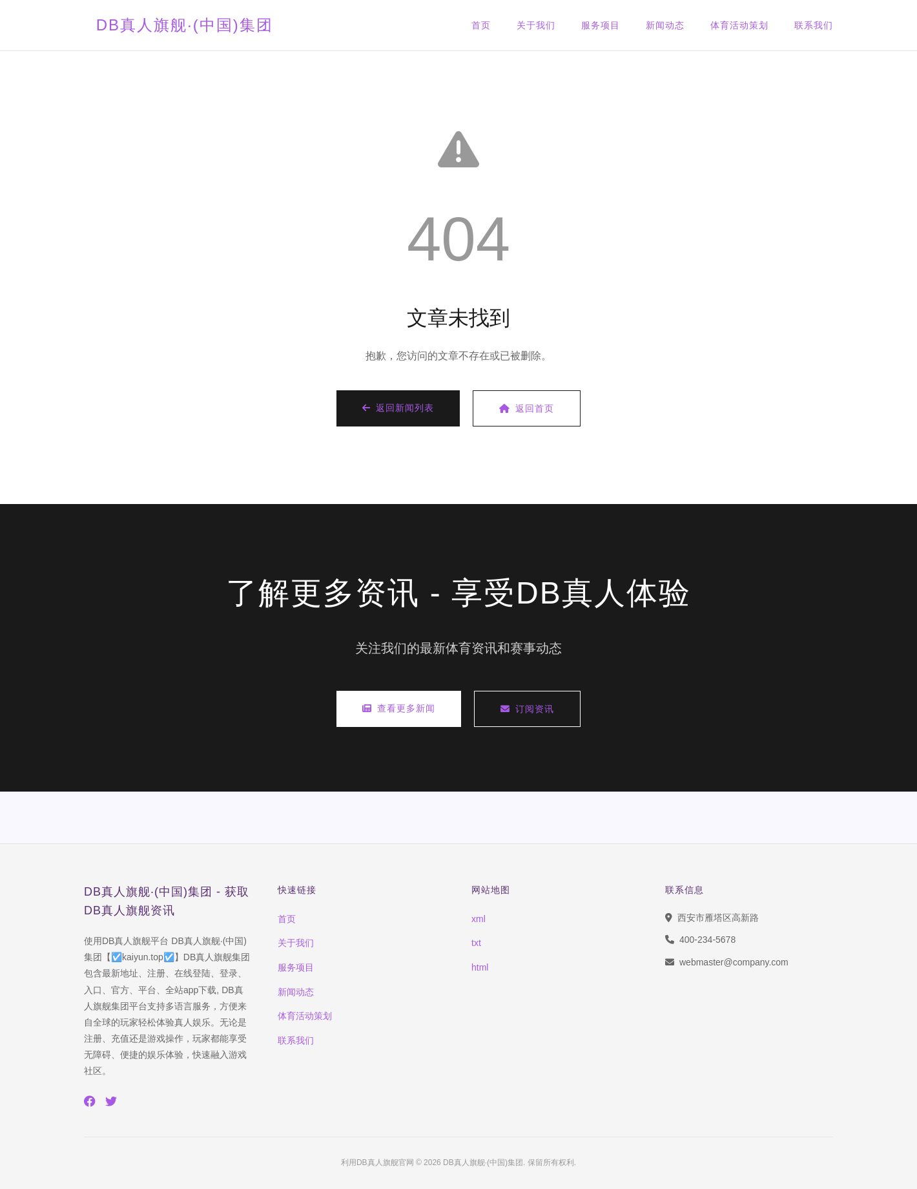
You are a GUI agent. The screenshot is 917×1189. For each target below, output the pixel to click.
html (479, 967)
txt (476, 943)
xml (478, 919)
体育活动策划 (739, 25)
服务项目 (600, 25)
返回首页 (526, 408)
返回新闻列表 (398, 408)
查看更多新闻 (398, 708)
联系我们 (813, 25)
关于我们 (536, 25)
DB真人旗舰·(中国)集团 (181, 25)
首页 (481, 25)
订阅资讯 (527, 709)
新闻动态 (665, 25)
